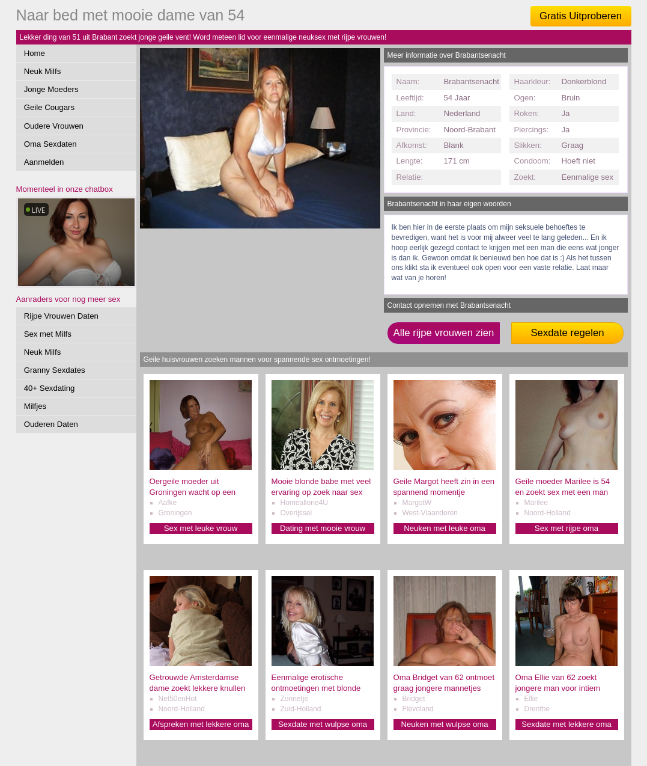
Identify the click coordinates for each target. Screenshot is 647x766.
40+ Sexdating (49, 388)
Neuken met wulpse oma (444, 724)
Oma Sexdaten (50, 144)
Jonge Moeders (51, 89)
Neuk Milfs (42, 71)
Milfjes (35, 406)
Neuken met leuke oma (444, 528)
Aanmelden (44, 162)
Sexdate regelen (567, 333)
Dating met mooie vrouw (322, 528)
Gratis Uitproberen (580, 16)
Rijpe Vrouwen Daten (61, 315)
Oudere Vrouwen (54, 125)
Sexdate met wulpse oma (322, 724)
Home (34, 53)
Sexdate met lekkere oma (566, 724)
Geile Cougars (49, 107)
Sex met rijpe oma (566, 528)
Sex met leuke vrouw (200, 528)
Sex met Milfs (47, 334)
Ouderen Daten (51, 424)
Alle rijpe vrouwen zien (443, 333)
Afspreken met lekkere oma (201, 724)
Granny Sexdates (54, 370)
